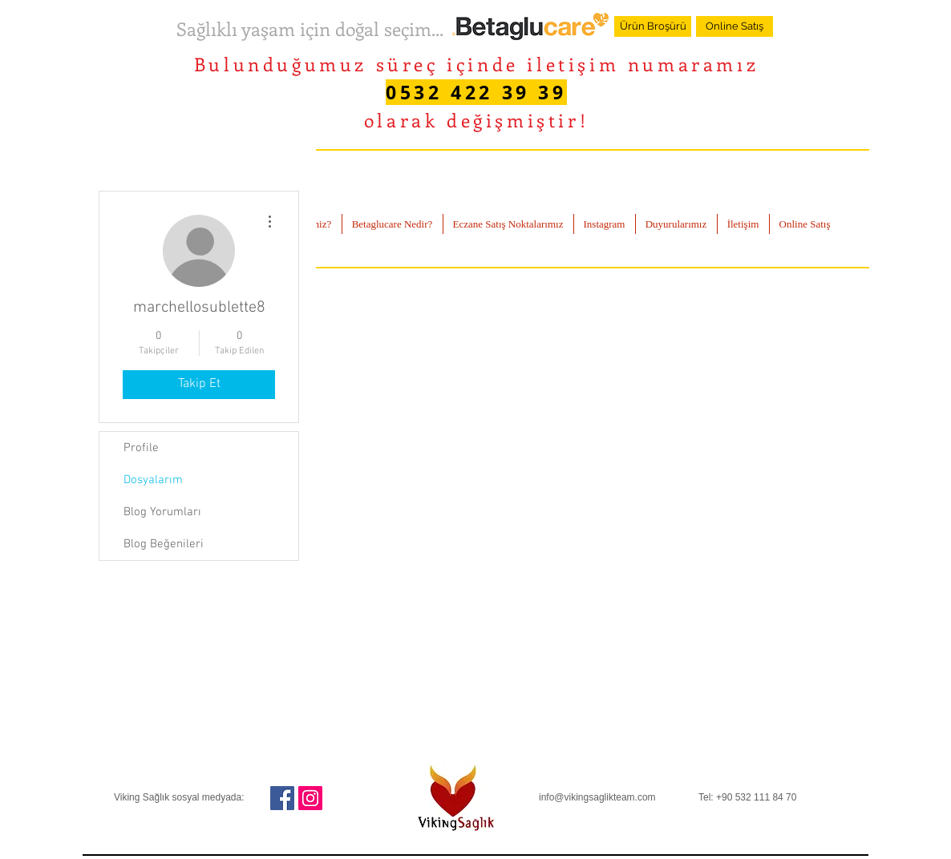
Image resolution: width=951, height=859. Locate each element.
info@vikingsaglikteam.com (597, 797)
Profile (141, 448)
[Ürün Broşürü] (652, 26)
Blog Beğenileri (163, 544)
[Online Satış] (734, 26)
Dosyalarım (153, 480)
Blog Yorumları (162, 512)
